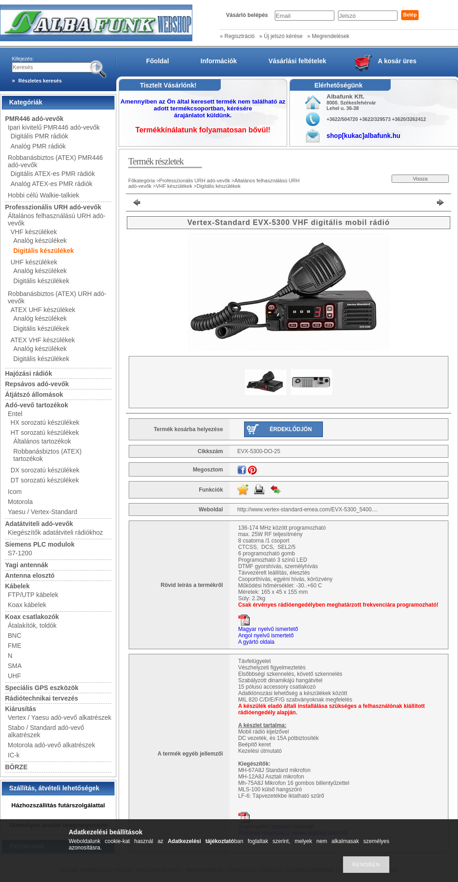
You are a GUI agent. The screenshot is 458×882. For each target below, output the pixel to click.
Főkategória (141, 180)
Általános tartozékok (42, 441)
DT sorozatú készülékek (45, 480)
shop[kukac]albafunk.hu (363, 135)
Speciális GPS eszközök (41, 687)
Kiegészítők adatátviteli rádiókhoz (55, 532)
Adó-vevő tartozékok (36, 405)
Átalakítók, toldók (32, 625)
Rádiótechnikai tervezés (41, 698)
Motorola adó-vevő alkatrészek (51, 745)
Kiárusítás (20, 708)
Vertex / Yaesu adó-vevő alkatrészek (59, 717)
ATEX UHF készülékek (43, 309)
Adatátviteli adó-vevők (39, 523)
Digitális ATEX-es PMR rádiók (53, 173)
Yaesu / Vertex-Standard (42, 511)
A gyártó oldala (256, 642)
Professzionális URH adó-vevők (53, 207)
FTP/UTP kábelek (33, 594)
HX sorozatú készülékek (45, 422)
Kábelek (17, 586)
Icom (15, 491)
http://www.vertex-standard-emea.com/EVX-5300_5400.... (307, 509)
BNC (15, 635)
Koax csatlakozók (32, 616)
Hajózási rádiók (28, 373)
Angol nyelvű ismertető (266, 635)
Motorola (20, 501)
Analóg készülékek (40, 240)
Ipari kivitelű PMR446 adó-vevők (54, 127)
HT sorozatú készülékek (45, 432)
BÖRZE (16, 767)
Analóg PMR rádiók (38, 146)
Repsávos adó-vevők (37, 384)
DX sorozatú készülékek (45, 470)
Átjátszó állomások (34, 394)
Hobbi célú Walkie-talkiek (43, 195)
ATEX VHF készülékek (43, 340)
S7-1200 (20, 553)
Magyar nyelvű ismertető (268, 629)
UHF (14, 675)
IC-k (14, 755)
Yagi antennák (26, 565)
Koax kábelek (27, 604)
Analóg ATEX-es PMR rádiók (52, 183)
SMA (15, 665)
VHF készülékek (34, 232)
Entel (15, 413)
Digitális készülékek (43, 250)
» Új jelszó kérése (281, 36)
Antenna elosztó (30, 575)
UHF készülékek (34, 262)
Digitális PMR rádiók (39, 136)
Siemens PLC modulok (40, 544)
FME (15, 645)
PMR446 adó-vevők (34, 118)
